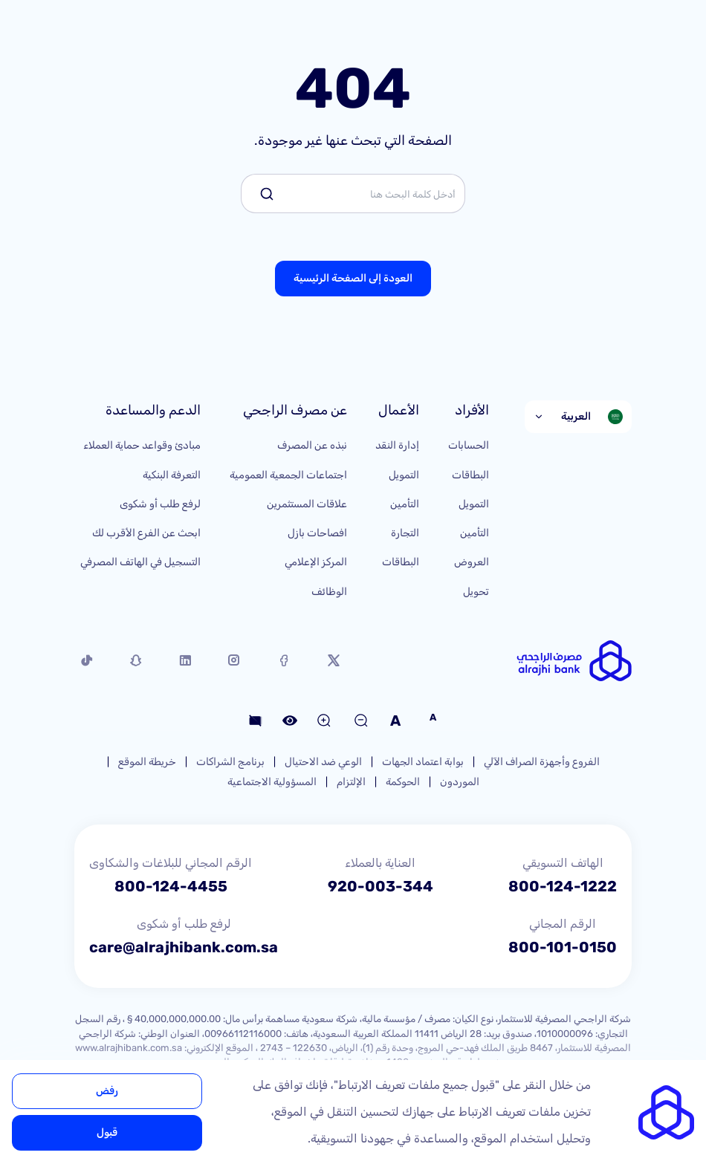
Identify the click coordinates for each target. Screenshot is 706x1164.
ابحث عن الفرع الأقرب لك (146, 533)
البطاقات (470, 475)
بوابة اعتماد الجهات (423, 761)
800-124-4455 (170, 886)
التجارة (405, 533)
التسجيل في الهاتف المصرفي (140, 562)
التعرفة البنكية (172, 475)
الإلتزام (351, 782)
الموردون (459, 782)
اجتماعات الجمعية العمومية (288, 475)
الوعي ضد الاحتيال (323, 761)
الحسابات (468, 445)
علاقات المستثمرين (307, 504)
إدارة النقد (397, 445)
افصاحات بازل (317, 533)
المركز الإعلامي (316, 562)
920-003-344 (380, 886)
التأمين (474, 533)
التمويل (474, 504)
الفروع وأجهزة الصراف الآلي (542, 761)
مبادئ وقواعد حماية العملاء (142, 445)
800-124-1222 (562, 886)
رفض (107, 1091)
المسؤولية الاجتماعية (272, 782)
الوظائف (329, 591)
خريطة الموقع (147, 761)
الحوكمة (403, 782)
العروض (471, 562)
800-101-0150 (562, 947)
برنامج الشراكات (230, 761)
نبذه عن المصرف (312, 445)
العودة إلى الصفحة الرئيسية (353, 278)
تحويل (476, 591)
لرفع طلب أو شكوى (160, 504)
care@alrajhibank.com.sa (183, 947)
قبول (107, 1132)
